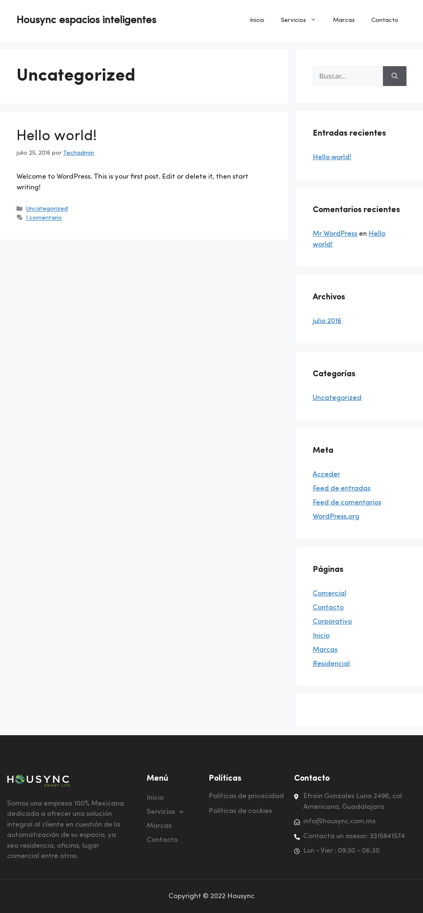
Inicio (257, 20)
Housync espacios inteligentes (86, 20)
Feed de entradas (342, 488)
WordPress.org (336, 516)
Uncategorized (47, 209)
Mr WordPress (335, 233)
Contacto (384, 20)
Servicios (303, 20)
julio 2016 (327, 321)
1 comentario (44, 218)
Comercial (329, 593)
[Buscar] (394, 76)
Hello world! (57, 136)
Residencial (331, 663)
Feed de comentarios (347, 502)
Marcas (344, 20)
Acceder (326, 474)
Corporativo (332, 621)
